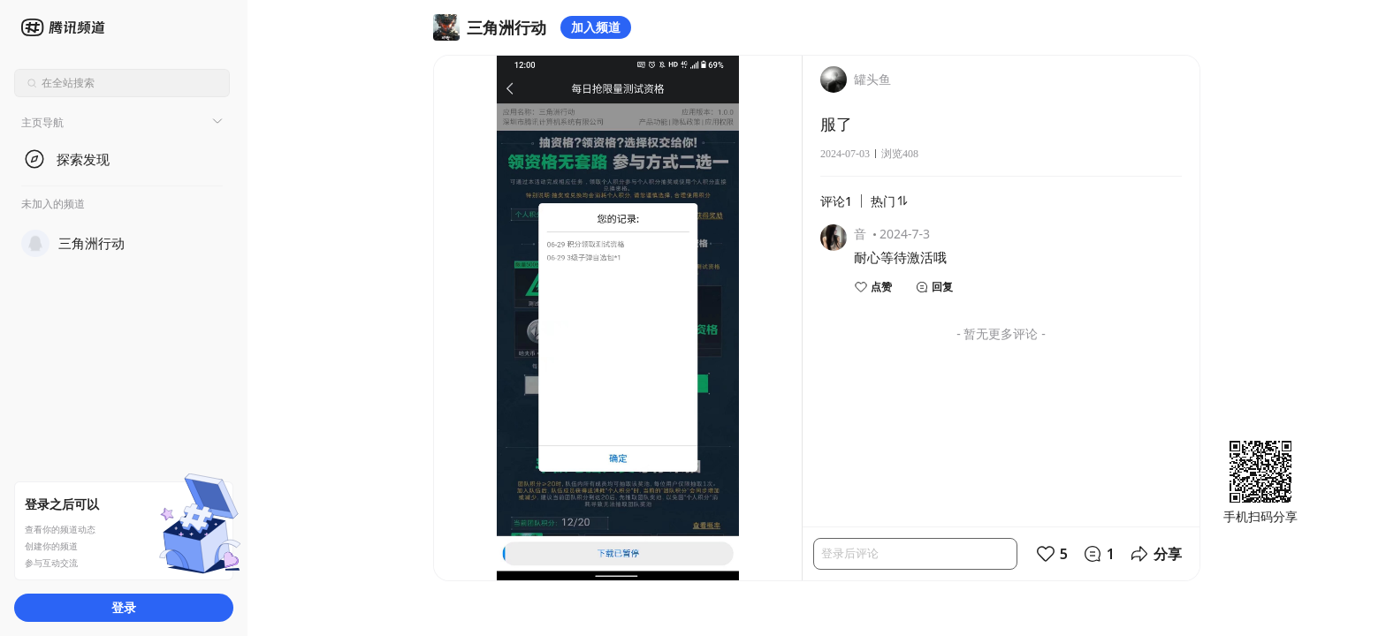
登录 (123, 607)
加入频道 (596, 27)
